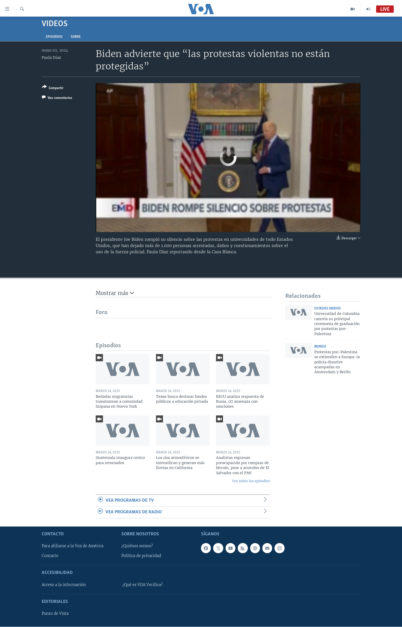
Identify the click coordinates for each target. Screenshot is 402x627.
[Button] (52, 88)
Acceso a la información (64, 584)
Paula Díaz (51, 57)
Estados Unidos (327, 308)
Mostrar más (115, 293)
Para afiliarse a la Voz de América (72, 546)
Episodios (54, 37)
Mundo (320, 346)
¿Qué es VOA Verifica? (142, 584)
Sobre (76, 37)
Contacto (50, 556)
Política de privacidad (141, 556)
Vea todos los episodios (251, 481)
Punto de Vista (55, 613)
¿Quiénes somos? (137, 546)
